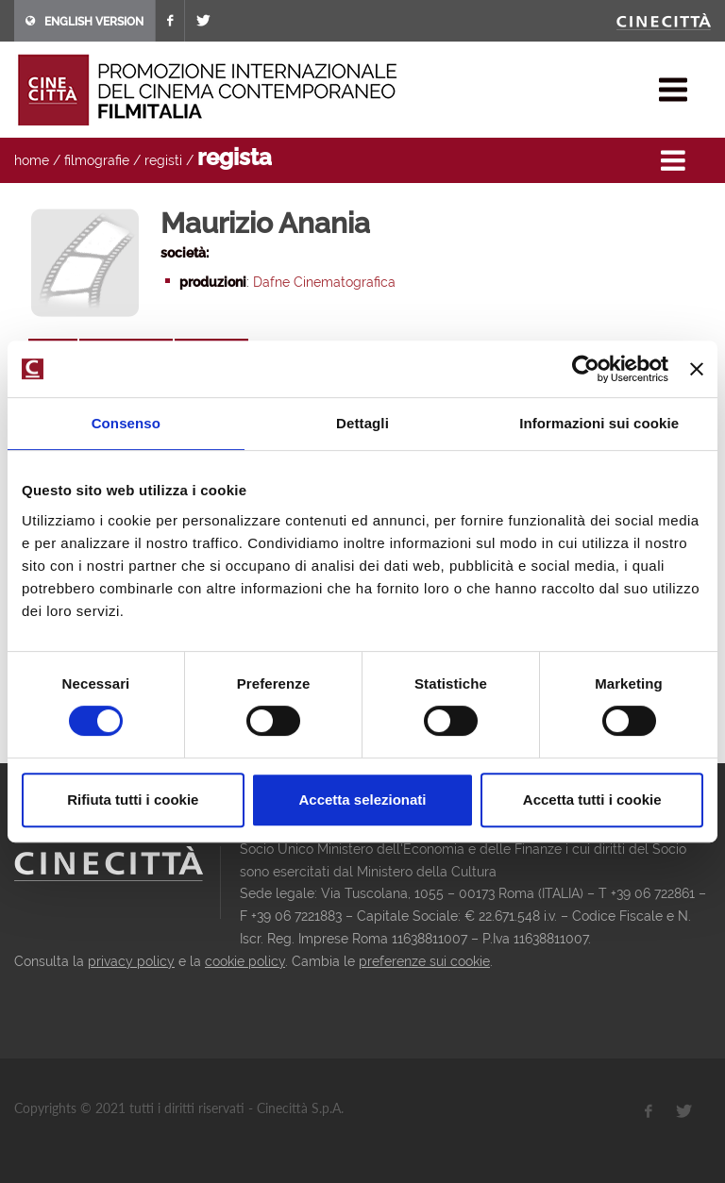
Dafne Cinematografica (324, 282)
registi (163, 160)
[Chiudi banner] (696, 368)
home (31, 160)
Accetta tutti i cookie (592, 799)
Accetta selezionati (362, 799)
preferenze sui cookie (424, 961)
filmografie (96, 160)
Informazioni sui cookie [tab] (599, 423)
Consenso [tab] (126, 423)
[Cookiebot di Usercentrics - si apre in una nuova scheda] (585, 369)
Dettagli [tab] (362, 423)
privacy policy (131, 961)
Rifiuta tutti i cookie (132, 799)
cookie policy (245, 961)
